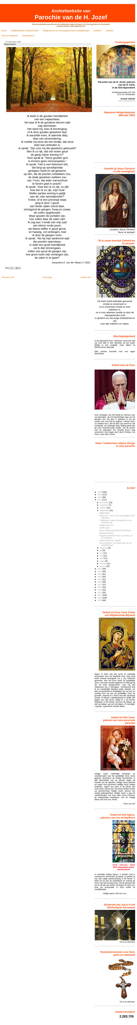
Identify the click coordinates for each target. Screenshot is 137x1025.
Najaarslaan (104, 513)
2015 (100, 585)
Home (4, 31)
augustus (104, 548)
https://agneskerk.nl (126, 101)
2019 (100, 574)
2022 (100, 500)
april (102, 558)
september (104, 510)
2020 (100, 571)
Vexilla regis (104, 528)
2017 (100, 579)
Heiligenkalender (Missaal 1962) (25, 31)
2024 (100, 495)
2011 (100, 595)
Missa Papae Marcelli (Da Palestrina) (115, 530)
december (104, 502)
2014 (100, 587)
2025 (100, 492)
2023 (100, 497)
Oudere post (86, 277)
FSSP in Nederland (9, 36)
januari (103, 566)
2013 (100, 590)
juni (101, 553)
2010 (100, 598)
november (104, 505)
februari (103, 563)
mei (101, 556)
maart (102, 561)
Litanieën (109, 31)
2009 (100, 600)
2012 (100, 592)
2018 (100, 577)
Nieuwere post (8, 277)
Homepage (47, 277)
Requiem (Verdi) (106, 533)
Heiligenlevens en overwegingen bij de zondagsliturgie (66, 31)
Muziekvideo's (28, 36)
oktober (103, 508)
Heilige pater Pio (106, 525)
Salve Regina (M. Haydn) (110, 540)
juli (101, 550)
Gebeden (97, 31)
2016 (100, 582)
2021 (100, 569)
